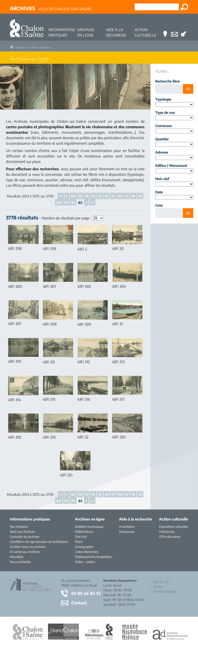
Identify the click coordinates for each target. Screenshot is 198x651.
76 (120, 196)
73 (100, 196)
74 (106, 196)
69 (73, 196)
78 (133, 196)
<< (61, 196)
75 (113, 196)
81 (66, 202)
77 (126, 196)
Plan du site (161, 582)
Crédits (158, 587)
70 (80, 196)
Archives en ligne (39, 47)
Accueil (20, 47)
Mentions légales (164, 591)
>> (92, 202)
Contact (79, 602)
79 (140, 196)
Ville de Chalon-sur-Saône (50, 8)
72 (93, 196)
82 (73, 202)
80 (58, 202)
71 (86, 196)
